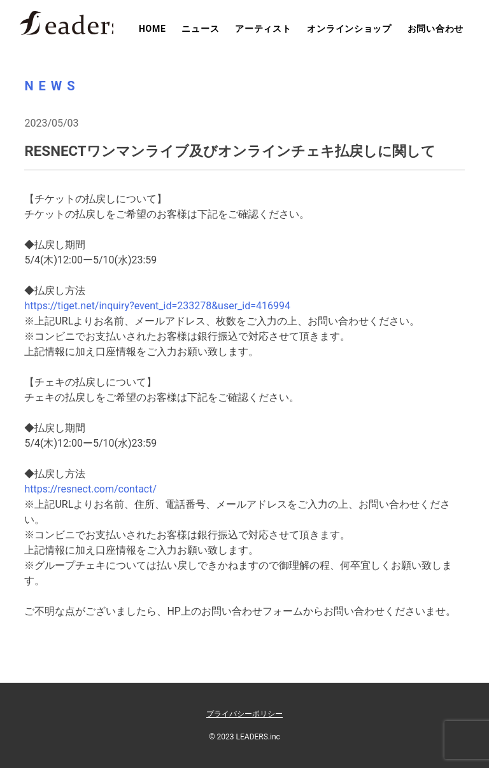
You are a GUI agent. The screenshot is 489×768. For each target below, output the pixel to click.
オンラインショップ (349, 29)
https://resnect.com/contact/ (90, 489)
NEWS (52, 86)
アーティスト (263, 29)
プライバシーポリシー (244, 713)
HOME (152, 29)
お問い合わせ (436, 29)
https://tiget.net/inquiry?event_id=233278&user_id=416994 (157, 306)
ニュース (200, 29)
